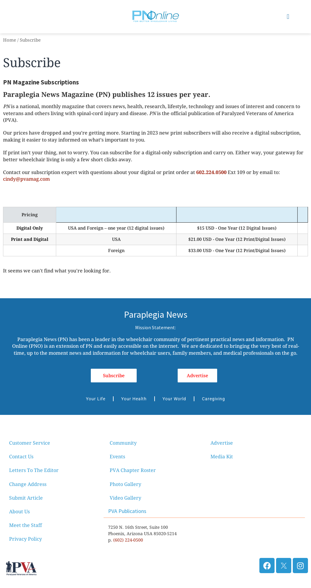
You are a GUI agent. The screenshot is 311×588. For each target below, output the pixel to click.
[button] (288, 17)
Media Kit (221, 456)
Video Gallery (125, 497)
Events (117, 456)
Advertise (221, 442)
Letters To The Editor (34, 470)
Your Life (95, 398)
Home (9, 40)
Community (123, 442)
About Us (19, 511)
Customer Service (29, 442)
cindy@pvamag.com (26, 179)
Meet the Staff (25, 525)
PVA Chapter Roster (133, 470)
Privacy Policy (25, 538)
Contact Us (21, 456)
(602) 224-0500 (128, 540)
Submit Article (26, 497)
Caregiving (213, 398)
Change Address (27, 484)
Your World (174, 398)
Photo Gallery (125, 484)
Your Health (134, 398)
